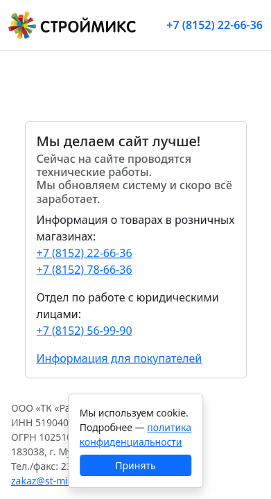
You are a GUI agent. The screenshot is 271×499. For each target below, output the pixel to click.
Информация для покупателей (119, 357)
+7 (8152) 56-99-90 (84, 330)
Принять (135, 465)
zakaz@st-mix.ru (48, 480)
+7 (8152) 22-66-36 (214, 25)
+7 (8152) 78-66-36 (84, 269)
